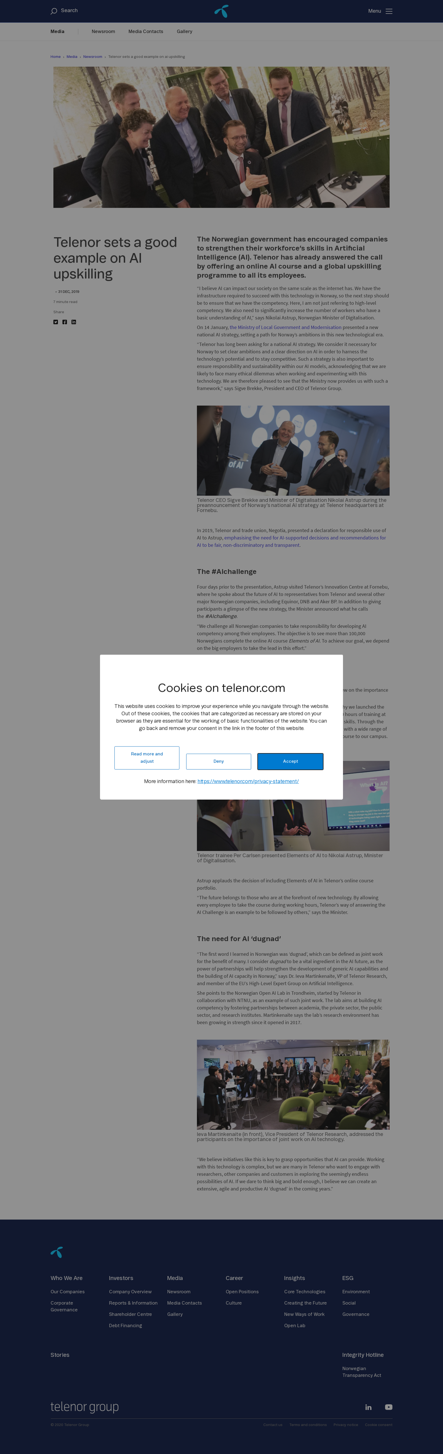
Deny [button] (219, 761)
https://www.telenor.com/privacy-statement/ (248, 781)
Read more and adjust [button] (147, 758)
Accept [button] (290, 761)
